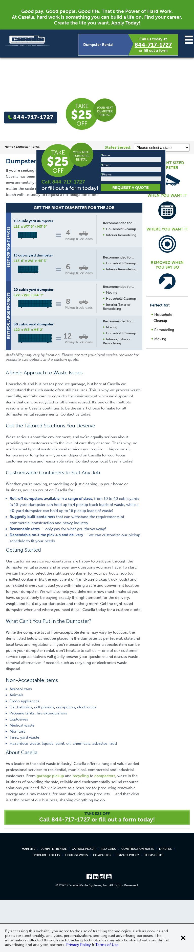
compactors (104, 828)
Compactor (102, 907)
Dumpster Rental (53, 901)
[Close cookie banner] (183, 938)
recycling (81, 828)
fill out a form (156, 50)
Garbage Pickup (83, 901)
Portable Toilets (47, 907)
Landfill (165, 901)
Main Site (28, 901)
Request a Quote (108, 407)
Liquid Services (76, 907)
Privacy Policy (128, 907)
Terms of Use (154, 907)
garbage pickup (50, 828)
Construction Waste (137, 901)
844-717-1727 (153, 44)
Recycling (108, 901)
